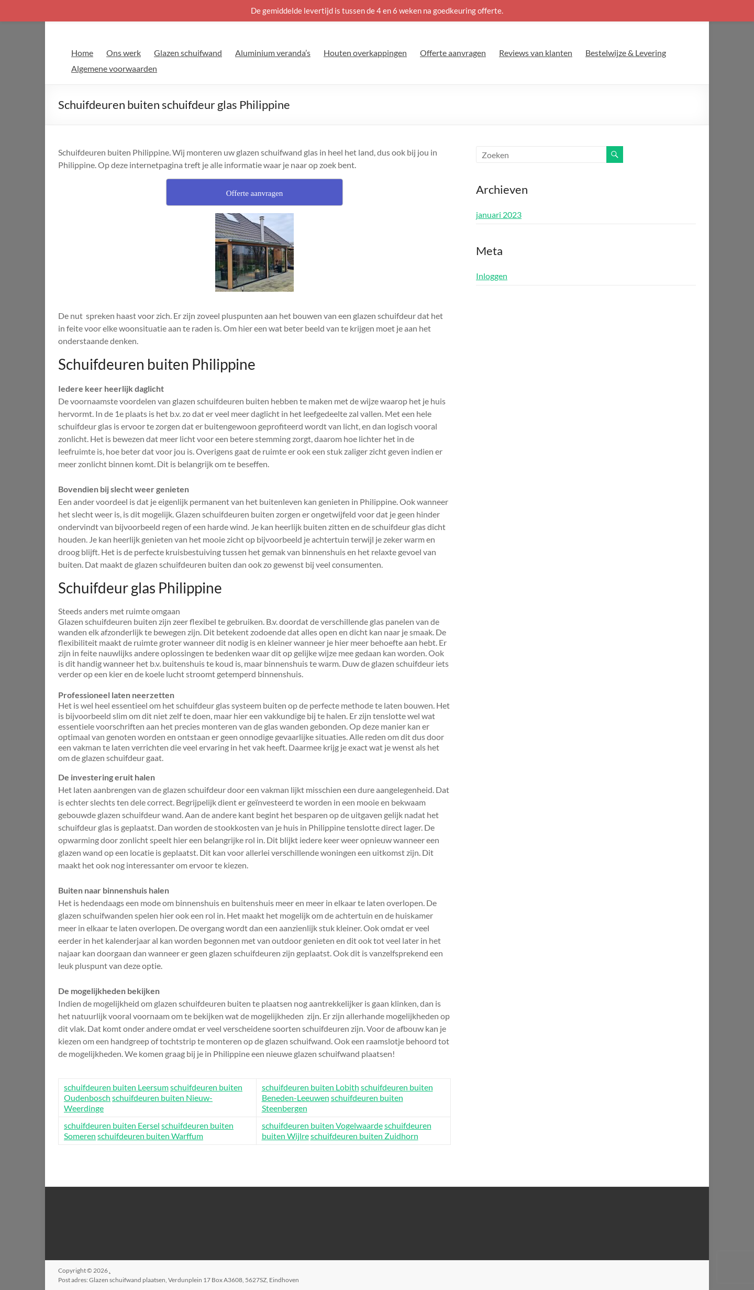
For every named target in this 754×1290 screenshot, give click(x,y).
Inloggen (491, 276)
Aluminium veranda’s (273, 53)
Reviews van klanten (535, 53)
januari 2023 (499, 214)
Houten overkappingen (365, 53)
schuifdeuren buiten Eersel (112, 1125)
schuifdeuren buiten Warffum (150, 1136)
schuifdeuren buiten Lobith (310, 1087)
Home (82, 53)
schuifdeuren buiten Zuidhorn (364, 1136)
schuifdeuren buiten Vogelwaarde (322, 1125)
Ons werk (123, 53)
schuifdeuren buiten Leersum (116, 1087)
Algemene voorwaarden (114, 68)
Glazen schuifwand (188, 53)
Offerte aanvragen (453, 53)
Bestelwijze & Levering (625, 53)
